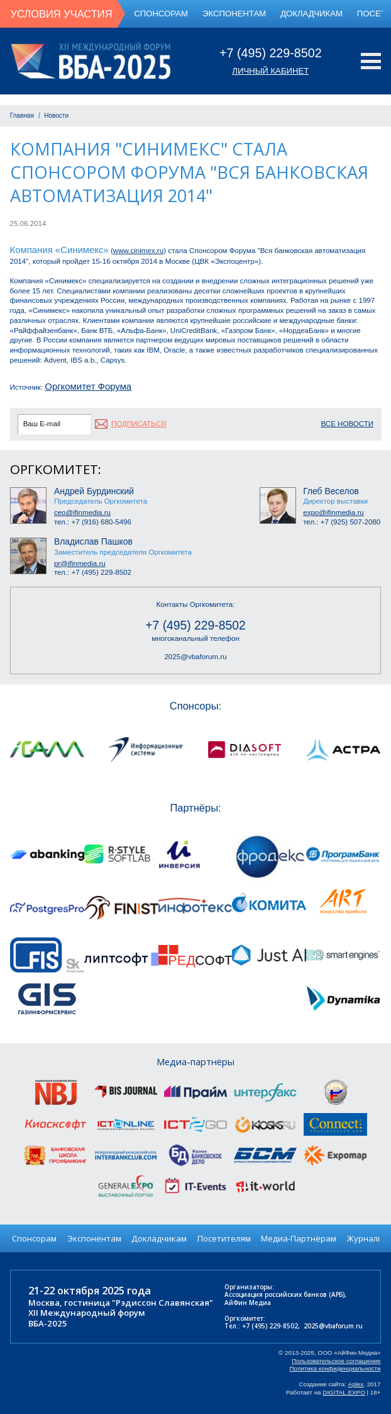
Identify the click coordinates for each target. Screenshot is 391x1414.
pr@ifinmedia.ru (80, 563)
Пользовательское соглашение (336, 1360)
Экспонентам (234, 13)
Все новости (347, 423)
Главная (22, 115)
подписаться (139, 423)
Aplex (356, 1384)
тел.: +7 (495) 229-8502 (92, 572)
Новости (56, 115)
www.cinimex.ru (138, 250)
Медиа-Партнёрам (298, 1238)
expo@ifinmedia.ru (333, 512)
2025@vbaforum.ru (195, 656)
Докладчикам (311, 13)
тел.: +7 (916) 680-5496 (92, 522)
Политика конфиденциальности (335, 1368)
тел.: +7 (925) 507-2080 (341, 522)
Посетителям (224, 1238)
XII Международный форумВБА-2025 (86, 1318)
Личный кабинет (270, 71)
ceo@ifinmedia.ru (82, 512)
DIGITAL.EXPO (343, 1392)
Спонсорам (161, 13)
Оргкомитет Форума (88, 386)
